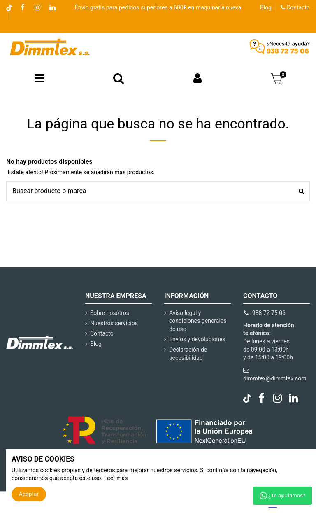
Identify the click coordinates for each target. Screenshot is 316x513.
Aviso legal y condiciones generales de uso (198, 321)
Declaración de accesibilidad (188, 353)
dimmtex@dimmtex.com (274, 378)
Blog (266, 7)
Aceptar (29, 494)
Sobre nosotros (109, 313)
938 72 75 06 (269, 313)
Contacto (295, 7)
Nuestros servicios (114, 323)
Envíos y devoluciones (197, 339)
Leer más (116, 478)
